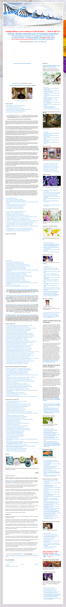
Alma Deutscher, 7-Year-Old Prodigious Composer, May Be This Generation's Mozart (51, 294)
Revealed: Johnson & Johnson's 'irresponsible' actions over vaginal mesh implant (20, 381)
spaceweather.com (42, 41)
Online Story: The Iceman (17, 83)
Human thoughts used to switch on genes (13, 106)
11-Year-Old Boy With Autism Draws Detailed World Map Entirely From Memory (51, 536)
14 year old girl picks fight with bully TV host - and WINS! (16, 280)
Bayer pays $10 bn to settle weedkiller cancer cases (15, 263)
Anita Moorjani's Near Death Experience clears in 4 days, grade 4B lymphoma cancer (52, 475)
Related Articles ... (9, 260)
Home (5, 27)
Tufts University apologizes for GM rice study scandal (15, 277)
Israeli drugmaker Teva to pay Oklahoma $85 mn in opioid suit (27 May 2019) (19, 333)
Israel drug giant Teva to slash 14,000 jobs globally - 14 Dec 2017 (17, 362)
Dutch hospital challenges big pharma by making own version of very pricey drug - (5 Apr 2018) (22, 351)
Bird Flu (9, 555)
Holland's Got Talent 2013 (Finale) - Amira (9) (51, 287)
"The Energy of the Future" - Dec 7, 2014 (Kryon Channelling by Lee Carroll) (51, 399)
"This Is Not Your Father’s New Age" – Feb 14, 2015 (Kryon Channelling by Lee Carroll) (51, 592)
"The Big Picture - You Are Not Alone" (44, 36)
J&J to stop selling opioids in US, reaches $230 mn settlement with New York (19, 369)
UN (32, 555)
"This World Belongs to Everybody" (21, 36)
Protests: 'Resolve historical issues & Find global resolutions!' (33, 34)
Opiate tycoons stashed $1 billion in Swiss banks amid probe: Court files (18, 405)
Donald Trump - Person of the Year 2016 (50, 164)
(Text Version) (36, 320)
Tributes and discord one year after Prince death (52, 312)
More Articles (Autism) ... (48, 533)
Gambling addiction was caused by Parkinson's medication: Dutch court (18, 429)
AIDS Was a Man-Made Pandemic (12, 437)
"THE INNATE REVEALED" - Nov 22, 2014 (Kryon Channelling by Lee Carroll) (19, 223)
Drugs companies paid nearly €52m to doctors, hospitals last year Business (19, 386)
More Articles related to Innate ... (11, 198)
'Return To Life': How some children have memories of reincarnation (51, 431)
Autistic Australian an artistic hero (49, 538)
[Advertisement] (13, 577)
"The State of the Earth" (18, 37)
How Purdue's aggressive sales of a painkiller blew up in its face (17, 373)
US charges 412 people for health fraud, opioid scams (15, 410)
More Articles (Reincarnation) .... (49, 428)
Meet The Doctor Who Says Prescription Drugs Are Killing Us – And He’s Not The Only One (22, 396)
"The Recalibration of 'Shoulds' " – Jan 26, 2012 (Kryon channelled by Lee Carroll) (22, 115)
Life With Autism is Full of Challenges (50, 546)
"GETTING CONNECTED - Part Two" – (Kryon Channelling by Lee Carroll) (52, 495)
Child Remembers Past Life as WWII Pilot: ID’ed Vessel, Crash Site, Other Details (52, 435)
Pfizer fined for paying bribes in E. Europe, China (14, 436)
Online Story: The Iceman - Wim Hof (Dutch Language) (15, 110)
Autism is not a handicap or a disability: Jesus (51, 543)
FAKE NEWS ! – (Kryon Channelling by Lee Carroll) (15, 214)
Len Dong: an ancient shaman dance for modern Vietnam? (16, 204)
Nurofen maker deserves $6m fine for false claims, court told (16, 387)
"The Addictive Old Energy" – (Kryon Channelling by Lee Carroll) (17, 215)
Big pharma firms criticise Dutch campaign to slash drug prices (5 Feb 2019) (19, 337)
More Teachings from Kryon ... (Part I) (50, 590)
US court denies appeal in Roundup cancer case (14, 262)
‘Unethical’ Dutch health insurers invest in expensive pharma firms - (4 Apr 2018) (20, 353)
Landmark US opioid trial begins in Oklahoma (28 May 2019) (16, 332)
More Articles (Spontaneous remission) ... (51, 460)
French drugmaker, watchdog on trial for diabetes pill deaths (16, 372)
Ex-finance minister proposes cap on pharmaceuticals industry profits (18, 385)
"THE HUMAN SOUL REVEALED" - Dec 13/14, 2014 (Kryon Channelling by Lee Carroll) (52, 502)
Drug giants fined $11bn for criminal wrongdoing (14, 433)
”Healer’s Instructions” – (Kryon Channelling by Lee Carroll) (16, 211)
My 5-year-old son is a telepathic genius (50, 273)
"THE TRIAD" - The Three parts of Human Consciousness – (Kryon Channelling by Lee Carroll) (22, 220)
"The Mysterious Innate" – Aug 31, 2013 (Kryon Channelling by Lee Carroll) (19, 228)
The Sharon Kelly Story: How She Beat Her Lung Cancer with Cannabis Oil (52, 469)
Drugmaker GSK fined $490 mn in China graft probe (15, 415)
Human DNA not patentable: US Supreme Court (52, 193)
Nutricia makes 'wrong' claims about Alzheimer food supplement (17, 425)
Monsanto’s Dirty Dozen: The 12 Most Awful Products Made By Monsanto (18, 272)
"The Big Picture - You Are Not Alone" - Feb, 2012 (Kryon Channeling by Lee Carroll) (52, 509)
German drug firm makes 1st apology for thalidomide (15, 435)
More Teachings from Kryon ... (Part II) (50, 589)
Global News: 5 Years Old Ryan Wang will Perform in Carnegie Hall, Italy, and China (51, 292)
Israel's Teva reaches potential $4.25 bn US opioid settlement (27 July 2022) (19, 325)
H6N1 (16, 555)
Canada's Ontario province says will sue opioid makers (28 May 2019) (18, 330)
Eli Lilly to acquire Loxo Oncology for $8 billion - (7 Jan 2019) (16, 338)
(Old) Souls (7, 296)
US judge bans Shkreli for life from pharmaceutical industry (16, 401)
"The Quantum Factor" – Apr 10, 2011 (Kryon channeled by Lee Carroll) (51, 518)
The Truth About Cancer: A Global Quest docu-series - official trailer (17, 389)
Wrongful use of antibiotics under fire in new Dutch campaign (16, 393)
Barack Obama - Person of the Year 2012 (51, 170)
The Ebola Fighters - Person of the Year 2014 (51, 167)
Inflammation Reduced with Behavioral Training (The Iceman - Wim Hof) (18, 109)
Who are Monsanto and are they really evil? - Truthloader (16, 273)
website (35, 41)
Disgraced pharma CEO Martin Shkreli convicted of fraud (16, 409)
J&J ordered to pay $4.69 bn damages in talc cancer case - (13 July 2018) (19, 347)
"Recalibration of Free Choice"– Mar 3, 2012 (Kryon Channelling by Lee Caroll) (20, 295)
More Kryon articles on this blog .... (50, 587)
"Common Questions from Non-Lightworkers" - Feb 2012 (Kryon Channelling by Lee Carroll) (52, 511)
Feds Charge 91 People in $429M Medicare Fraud (14, 432)
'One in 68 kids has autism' (48, 539)
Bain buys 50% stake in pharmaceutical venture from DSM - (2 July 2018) (18, 349)
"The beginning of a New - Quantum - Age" (51, 554)
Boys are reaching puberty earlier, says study (51, 251)
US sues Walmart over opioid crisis (12, 402)
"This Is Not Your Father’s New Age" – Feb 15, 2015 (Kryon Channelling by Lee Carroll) (21, 222)
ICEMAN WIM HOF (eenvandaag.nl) (22, 100)
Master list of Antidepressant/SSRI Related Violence (15, 431)
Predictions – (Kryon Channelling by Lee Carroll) (14, 212)
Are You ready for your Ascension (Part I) (22, 39)
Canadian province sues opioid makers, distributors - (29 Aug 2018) (17, 346)
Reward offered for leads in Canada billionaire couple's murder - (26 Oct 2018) (19, 342)
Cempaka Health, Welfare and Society (28, 5)
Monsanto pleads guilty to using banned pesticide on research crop (17, 264)
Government (13, 555)
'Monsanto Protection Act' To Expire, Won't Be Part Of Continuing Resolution (19, 276)
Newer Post (8, 564)
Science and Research (28, 555)
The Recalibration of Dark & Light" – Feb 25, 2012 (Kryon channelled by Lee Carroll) (22, 289)
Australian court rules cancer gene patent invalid (52, 192)
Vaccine (34, 555)
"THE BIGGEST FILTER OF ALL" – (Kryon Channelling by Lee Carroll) (18, 219)
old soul (49, 375)
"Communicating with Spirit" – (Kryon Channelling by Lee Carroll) (17, 218)
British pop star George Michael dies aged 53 (51, 315)
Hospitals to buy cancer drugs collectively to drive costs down (16, 383)
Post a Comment (10, 562)
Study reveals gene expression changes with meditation (15, 200)
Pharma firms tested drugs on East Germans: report (15, 427)
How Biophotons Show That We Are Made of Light (14, 208)
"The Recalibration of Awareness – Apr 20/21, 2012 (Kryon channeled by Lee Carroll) (20, 304)
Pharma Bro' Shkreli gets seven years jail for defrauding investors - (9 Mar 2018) (20, 355)
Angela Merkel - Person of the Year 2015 (51, 166)
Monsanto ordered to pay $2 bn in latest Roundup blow (15, 267)
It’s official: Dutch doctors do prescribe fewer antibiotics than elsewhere (51, 91)
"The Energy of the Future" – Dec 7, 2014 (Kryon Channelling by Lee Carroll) (52, 504)
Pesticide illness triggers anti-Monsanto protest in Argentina (16, 274)
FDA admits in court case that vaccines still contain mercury (16, 451)
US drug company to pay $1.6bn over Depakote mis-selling (16, 448)
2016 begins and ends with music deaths (51, 268)
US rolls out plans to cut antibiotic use (12, 395)
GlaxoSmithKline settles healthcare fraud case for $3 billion (16, 444)
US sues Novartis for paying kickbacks (12, 424)
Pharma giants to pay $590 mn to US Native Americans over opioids (18, 368)
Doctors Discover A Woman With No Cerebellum (14, 199)
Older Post (36, 564)
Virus (37, 555)
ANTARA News (11, 480)
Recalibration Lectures (13, 305)
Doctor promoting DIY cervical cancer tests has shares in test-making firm (18, 411)
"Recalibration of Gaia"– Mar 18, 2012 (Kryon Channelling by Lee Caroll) (51, 507)
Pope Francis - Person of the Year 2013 (50, 168)
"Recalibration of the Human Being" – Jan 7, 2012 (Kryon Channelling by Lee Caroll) (52, 513)
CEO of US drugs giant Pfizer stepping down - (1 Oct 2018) (16, 343)
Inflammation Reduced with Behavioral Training (17, 85)
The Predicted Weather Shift (34, 37)
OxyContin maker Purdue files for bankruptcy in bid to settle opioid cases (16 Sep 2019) (21, 328)
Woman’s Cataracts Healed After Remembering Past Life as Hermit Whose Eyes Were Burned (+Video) (52, 472)
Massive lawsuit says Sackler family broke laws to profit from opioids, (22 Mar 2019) (20, 377)
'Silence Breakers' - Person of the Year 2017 (51, 163)
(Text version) (34, 117)
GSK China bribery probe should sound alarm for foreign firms (16, 416)
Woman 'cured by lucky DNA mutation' (50, 470)
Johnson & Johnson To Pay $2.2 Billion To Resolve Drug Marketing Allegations (19, 419)
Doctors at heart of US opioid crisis (12, 382)
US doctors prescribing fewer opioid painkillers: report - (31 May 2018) (18, 350)
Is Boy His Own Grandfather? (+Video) (50, 441)
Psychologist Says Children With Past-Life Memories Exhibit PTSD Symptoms (51, 433)
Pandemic (18, 555)
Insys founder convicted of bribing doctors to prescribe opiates (17, 406)
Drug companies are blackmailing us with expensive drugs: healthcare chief (19, 379)
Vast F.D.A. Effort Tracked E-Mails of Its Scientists (14, 441)
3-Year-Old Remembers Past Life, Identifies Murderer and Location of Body (51, 437)
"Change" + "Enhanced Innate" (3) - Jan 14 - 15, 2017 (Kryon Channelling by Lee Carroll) (21, 216)
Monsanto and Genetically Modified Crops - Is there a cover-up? (17, 286)
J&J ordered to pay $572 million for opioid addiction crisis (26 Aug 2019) (18, 329)
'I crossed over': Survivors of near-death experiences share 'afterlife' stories (50, 466)
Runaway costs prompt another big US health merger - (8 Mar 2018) (18, 357)
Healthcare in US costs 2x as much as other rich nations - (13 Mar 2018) (18, 354)
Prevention (22, 555)
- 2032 (48, 37)
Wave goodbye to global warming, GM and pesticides (15, 278)
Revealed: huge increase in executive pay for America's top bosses (17, 423)
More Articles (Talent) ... (48, 266)
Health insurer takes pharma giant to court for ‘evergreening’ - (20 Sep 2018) (19, 345)
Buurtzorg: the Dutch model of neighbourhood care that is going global (51, 98)
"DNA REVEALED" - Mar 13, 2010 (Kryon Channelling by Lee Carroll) (18, 230)
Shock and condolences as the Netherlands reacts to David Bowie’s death (51, 317)
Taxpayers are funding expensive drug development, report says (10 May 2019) (19, 334)
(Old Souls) (35, 39)
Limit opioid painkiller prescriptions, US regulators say (15, 392)
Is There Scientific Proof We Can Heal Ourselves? (22, 63)
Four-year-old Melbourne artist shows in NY (51, 295)
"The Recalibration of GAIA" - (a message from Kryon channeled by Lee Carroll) (20, 229)
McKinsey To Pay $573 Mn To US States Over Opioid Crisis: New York (18, 403)
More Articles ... (46, 87)
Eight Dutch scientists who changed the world (51, 108)
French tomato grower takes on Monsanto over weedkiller (16, 268)
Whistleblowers (12, 27)
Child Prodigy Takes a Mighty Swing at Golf (51, 279)
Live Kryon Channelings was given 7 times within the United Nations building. (52, 599)
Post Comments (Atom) (14, 566)
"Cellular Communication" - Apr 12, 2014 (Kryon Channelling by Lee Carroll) (19, 224)
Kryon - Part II (26, 27)
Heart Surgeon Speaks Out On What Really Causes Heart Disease (17, 428)
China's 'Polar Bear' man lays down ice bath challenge (15, 105)
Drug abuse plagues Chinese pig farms (13, 420)
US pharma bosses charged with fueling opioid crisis (15, 407)
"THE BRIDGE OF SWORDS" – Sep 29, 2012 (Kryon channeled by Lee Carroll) (20, 315)
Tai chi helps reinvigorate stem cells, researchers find (15, 205)
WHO (6, 556)
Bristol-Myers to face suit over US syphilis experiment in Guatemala (17, 378)
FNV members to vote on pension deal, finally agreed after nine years (51, 134)
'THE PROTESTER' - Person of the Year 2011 (51, 171)
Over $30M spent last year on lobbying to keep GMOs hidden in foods (18, 281)
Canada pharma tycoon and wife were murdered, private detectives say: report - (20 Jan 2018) (22, 358)
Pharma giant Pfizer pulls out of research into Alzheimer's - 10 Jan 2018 (18, 359)
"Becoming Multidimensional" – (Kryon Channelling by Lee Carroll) (50, 486)
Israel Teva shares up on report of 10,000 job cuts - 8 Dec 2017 (17, 363)
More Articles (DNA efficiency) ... (49, 242)
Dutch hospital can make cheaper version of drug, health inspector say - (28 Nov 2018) (21, 341)
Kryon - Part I (19, 27)
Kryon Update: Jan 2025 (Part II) (46, 39)
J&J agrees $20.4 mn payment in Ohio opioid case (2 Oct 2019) (17, 326)
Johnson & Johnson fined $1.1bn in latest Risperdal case (16, 449)
